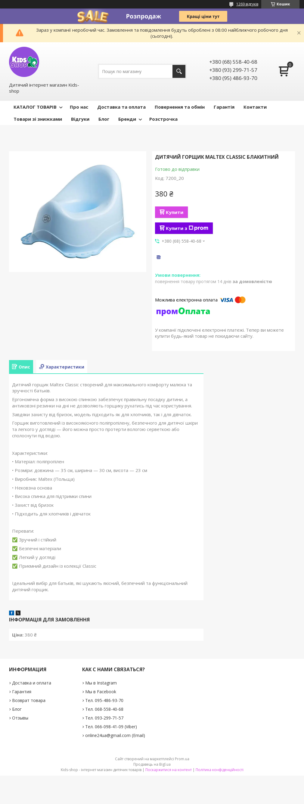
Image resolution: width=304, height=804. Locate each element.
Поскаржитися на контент (168, 769)
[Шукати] (178, 71)
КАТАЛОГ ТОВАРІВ (35, 107)
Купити (174, 212)
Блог (103, 119)
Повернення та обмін (180, 107)
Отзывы (20, 718)
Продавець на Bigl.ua (152, 764)
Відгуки (80, 119)
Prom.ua (182, 758)
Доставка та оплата (121, 107)
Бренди (127, 119)
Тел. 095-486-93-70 (104, 700)
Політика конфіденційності (220, 769)
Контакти (255, 107)
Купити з (187, 228)
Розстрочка (163, 119)
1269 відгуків (247, 4)
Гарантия (21, 691)
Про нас (79, 107)
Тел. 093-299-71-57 (104, 718)
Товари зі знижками (38, 119)
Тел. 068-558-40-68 (104, 709)
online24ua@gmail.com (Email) (115, 735)
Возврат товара (28, 700)
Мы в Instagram (101, 683)
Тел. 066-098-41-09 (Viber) (111, 726)
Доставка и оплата (31, 683)
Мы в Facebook (100, 691)
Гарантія (224, 107)
